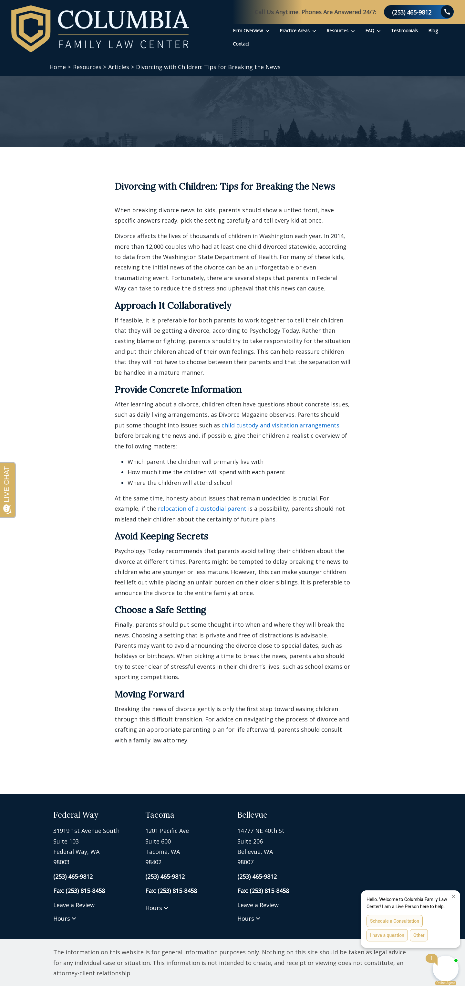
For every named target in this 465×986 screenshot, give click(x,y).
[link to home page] (100, 29)
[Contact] (241, 43)
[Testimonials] (404, 30)
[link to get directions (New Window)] (94, 846)
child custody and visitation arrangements (280, 425)
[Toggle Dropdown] (267, 30)
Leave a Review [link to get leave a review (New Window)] (74, 905)
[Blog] (433, 30)
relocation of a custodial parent (202, 508)
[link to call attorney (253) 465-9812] (419, 12)
